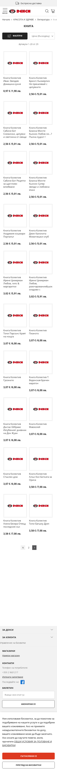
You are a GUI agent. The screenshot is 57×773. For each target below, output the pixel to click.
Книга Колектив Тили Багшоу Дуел (39, 522)
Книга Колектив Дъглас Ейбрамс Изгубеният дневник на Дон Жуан (14, 428)
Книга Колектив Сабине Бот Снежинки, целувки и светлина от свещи (15, 132)
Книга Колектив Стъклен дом (12, 475)
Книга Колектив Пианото (38, 332)
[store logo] (19, 11)
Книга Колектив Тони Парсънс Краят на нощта (14, 333)
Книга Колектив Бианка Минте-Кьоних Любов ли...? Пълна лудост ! (40, 132)
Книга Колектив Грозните (12, 379)
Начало (6, 19)
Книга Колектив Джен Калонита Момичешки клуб (39, 233)
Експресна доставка (31, 3)
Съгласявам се (28, 756)
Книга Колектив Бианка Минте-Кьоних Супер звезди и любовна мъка (39, 183)
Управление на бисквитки (13, 642)
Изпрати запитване (12, 676)
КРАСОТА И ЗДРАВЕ (23, 19)
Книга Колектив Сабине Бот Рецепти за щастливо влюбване (14, 182)
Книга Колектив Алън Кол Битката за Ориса (40, 476)
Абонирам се (28, 704)
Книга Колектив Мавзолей (38, 425)
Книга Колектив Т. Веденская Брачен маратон (39, 380)
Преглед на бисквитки (28, 765)
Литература (43, 19)
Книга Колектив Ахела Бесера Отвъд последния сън (14, 523)
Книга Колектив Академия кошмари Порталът (14, 233)
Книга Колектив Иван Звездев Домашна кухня (12, 80)
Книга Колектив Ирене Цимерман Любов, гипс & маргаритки (13, 282)
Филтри (17, 35)
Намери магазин (11, 655)
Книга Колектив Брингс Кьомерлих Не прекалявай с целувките (39, 82)
